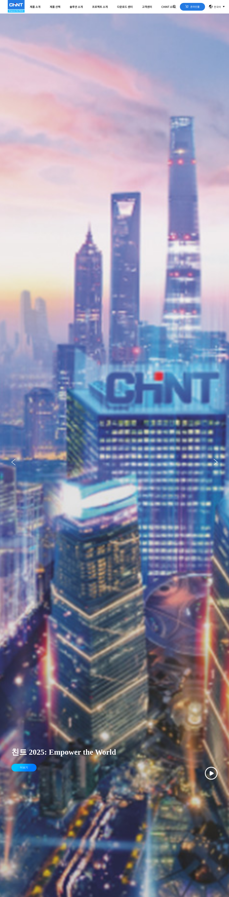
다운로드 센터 (125, 7)
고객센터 (147, 7)
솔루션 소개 (76, 7)
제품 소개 (35, 7)
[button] (13, 462)
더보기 (24, 767)
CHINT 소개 (168, 7)
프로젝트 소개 (100, 7)
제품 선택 (55, 7)
